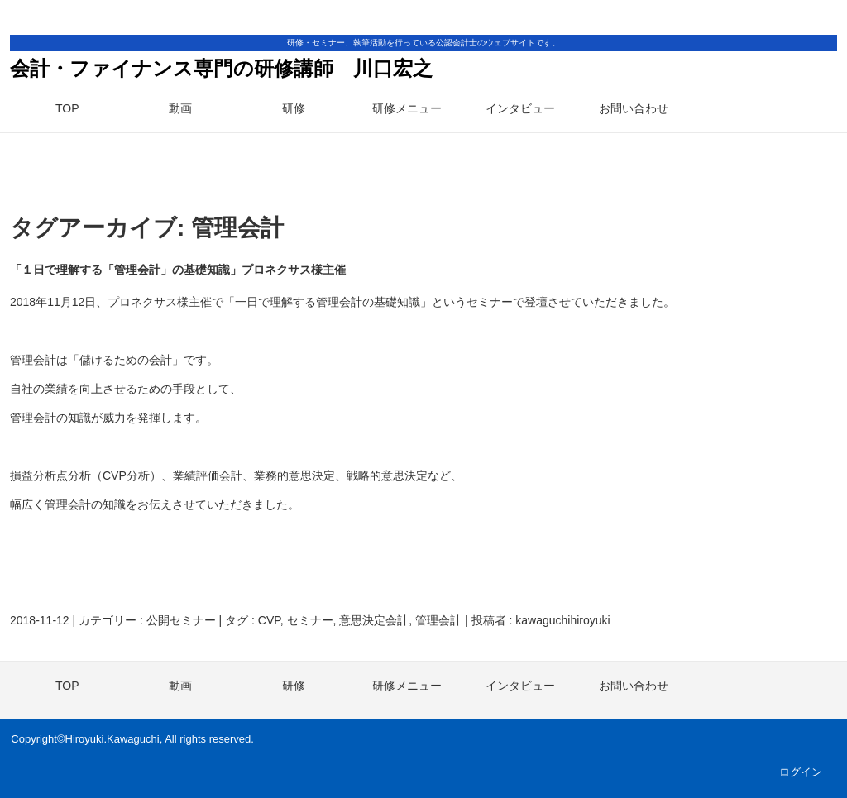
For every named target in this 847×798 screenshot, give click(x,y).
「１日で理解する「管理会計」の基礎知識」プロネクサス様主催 (178, 269)
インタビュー (520, 108)
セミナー (310, 620)
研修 (293, 108)
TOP (67, 108)
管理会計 (438, 620)
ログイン (800, 772)
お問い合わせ (633, 108)
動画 (180, 108)
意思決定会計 (374, 620)
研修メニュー (407, 108)
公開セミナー (181, 620)
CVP (269, 620)
